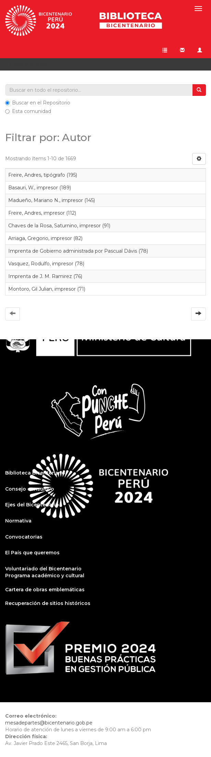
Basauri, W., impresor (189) (39, 188)
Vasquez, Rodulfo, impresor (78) (46, 264)
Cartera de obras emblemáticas (45, 589)
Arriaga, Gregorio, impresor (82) (45, 238)
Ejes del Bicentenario (32, 505)
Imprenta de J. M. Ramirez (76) (45, 276)
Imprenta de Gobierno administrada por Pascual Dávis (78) (78, 251)
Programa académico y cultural (44, 575)
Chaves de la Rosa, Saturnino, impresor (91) (59, 226)
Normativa (18, 521)
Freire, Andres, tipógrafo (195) (42, 175)
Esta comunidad (28, 111)
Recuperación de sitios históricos (47, 603)
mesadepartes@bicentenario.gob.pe (48, 723)
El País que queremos (32, 553)
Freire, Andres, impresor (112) (42, 213)
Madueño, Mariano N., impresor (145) (51, 200)
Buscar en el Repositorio (37, 103)
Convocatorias (23, 537)
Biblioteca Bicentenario (35, 473)
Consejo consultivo (29, 489)
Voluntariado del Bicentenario (43, 569)
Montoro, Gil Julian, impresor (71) (46, 289)
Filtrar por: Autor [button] (31, 64)
